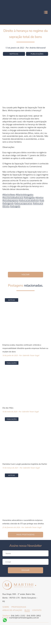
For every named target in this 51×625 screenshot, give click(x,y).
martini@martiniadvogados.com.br (24, 617)
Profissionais (18, 607)
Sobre (5, 607)
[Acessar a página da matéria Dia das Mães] (25, 385)
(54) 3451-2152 (18, 615)
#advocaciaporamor (23, 203)
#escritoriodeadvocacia (12, 197)
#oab (41, 200)
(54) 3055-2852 (34, 615)
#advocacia (38, 203)
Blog (27, 610)
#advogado (15, 206)
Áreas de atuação (12, 610)
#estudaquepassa (10, 200)
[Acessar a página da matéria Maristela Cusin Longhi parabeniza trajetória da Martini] (25, 442)
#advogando (8, 203)
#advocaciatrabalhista (29, 200)
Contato (36, 610)
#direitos (39, 197)
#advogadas (29, 197)
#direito (6, 206)
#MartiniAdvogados (24, 194)
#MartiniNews (8, 194)
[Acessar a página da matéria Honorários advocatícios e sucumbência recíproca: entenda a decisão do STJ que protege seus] (25, 499)
